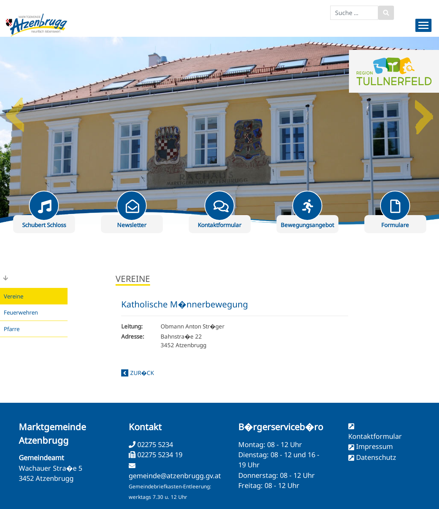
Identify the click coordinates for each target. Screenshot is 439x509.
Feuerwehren (21, 312)
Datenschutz (376, 457)
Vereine (13, 296)
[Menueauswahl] (423, 25)
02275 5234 (154, 444)
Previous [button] (15, 112)
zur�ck (142, 372)
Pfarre (12, 329)
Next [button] (424, 112)
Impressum (374, 446)
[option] (219, 130)
